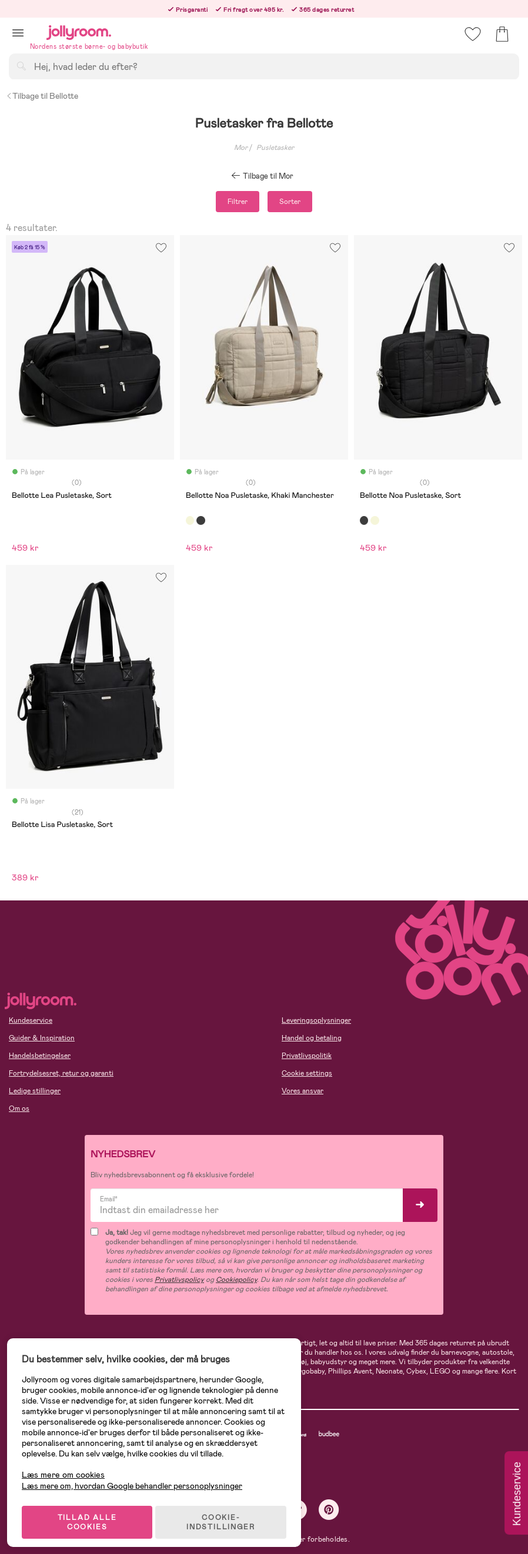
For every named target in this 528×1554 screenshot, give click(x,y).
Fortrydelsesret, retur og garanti (61, 1073)
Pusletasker (275, 147)
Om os (19, 1108)
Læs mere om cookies (67, 1466)
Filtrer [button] (238, 201)
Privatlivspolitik (307, 1055)
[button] (18, 33)
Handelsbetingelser (40, 1055)
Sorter (289, 201)
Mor (241, 147)
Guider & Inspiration (42, 1038)
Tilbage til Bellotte (42, 96)
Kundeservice (30, 1020)
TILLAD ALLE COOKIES (91, 1514)
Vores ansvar (302, 1091)
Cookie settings (307, 1073)
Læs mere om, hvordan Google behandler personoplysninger (136, 1477)
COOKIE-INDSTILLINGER (226, 1514)
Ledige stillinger (35, 1091)
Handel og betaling (312, 1038)
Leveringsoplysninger (316, 1020)
